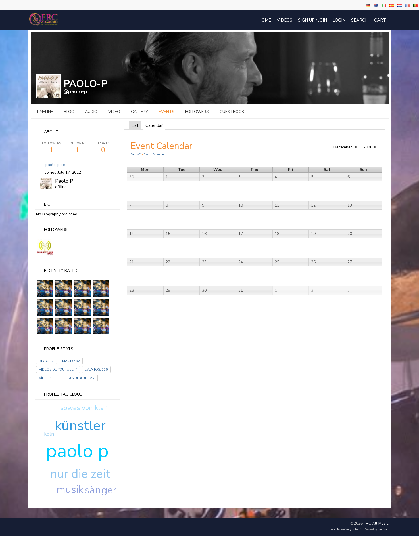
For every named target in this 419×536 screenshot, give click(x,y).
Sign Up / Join (312, 20)
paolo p (77, 451)
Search (359, 20)
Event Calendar (154, 154)
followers (197, 111)
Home (264, 20)
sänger (100, 490)
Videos (284, 20)
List (135, 125)
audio (91, 111)
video (114, 111)
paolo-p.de (55, 164)
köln (49, 433)
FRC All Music (376, 523)
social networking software (346, 529)
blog (69, 111)
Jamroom (383, 529)
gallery (139, 111)
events (166, 111)
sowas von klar (83, 407)
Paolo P (64, 181)
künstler (80, 425)
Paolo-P (135, 154)
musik (70, 490)
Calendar (154, 125)
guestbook (232, 111)
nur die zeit (80, 474)
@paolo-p (75, 91)
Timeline (44, 111)
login (339, 20)
